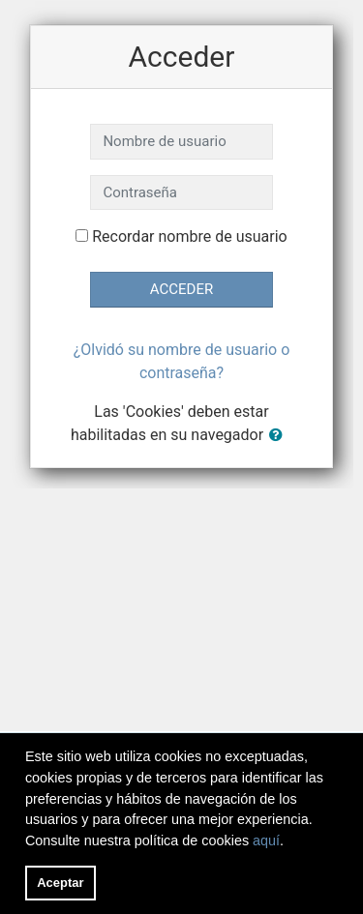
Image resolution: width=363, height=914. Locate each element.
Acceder (181, 289)
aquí (266, 840)
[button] (279, 436)
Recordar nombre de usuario (189, 236)
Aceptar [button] (60, 882)
